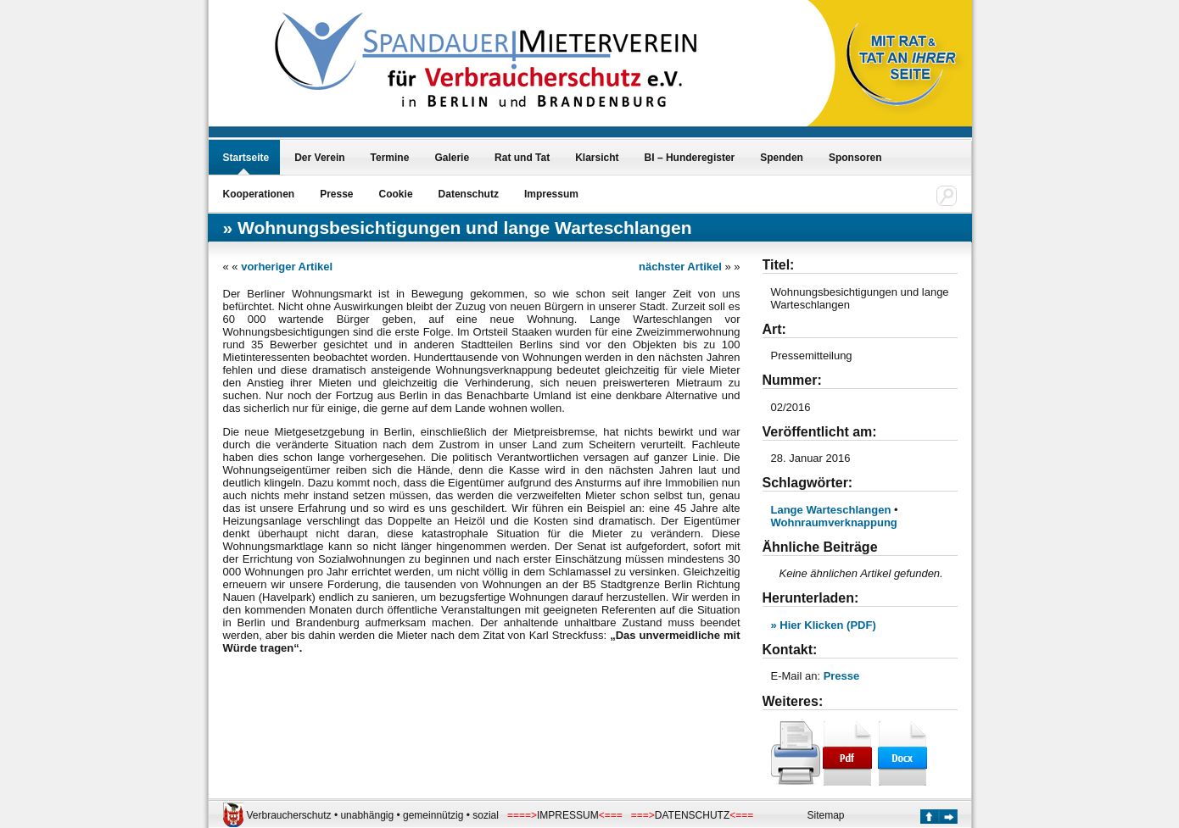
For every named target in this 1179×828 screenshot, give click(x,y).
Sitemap (826, 815)
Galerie (451, 158)
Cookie (396, 194)
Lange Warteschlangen (831, 509)
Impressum (551, 194)
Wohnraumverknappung (834, 522)
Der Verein (319, 158)
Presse (336, 194)
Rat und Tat (522, 158)
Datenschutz (469, 194)
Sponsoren (855, 158)
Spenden (781, 158)
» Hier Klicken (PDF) (823, 625)
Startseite (246, 158)
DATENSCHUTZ (692, 815)
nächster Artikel (680, 266)
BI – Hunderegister (690, 158)
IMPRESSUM (568, 815)
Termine (390, 158)
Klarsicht (596, 158)
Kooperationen (259, 194)
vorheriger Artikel (286, 266)
